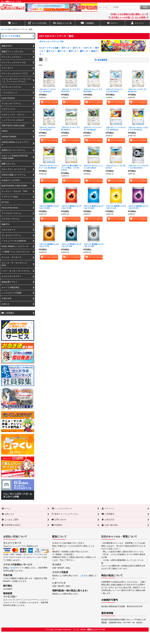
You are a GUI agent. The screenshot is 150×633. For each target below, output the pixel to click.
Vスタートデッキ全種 (48, 48)
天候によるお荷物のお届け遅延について (129, 14)
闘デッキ (62, 51)
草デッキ (66, 48)
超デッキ (50, 51)
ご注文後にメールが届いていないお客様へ (128, 17)
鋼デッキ (84, 51)
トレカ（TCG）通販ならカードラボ (89, 629)
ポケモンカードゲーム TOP (51, 41)
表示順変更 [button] (101, 60)
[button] (62, 23)
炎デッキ (77, 48)
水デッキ (88, 48)
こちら (11, 568)
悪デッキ (73, 51)
